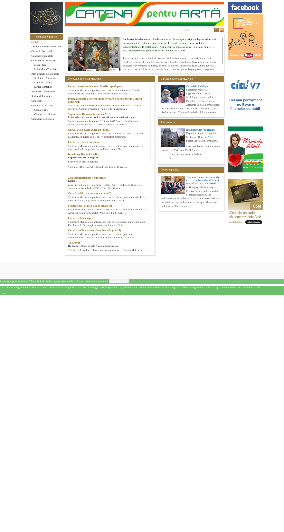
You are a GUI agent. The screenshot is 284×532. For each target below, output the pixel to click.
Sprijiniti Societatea (41, 96)
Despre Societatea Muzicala (46, 46)
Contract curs (41, 109)
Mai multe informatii (97, 281)
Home (34, 41)
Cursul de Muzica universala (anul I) (89, 193)
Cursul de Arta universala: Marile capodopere (95, 86)
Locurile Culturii (43, 82)
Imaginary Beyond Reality (83, 154)
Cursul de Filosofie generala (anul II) (89, 129)
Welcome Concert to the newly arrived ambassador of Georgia (203, 178)
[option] (144, 14)
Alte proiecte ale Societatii (45, 73)
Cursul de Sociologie (80, 218)
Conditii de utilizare (41, 105)
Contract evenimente (45, 114)
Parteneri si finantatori (43, 91)
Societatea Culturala (45, 78)
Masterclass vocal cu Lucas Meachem (90, 205)
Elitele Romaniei (43, 86)
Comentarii (37, 100)
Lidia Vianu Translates (46, 69)
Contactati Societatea (42, 118)
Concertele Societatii (42, 55)
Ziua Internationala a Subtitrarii (87, 177)
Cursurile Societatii (41, 51)
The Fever (74, 242)
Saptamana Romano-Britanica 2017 (89, 114)
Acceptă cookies (119, 281)
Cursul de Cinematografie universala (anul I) (94, 230)
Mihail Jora (40, 64)
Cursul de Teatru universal (84, 142)
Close (3, 293)
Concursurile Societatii (43, 60)
